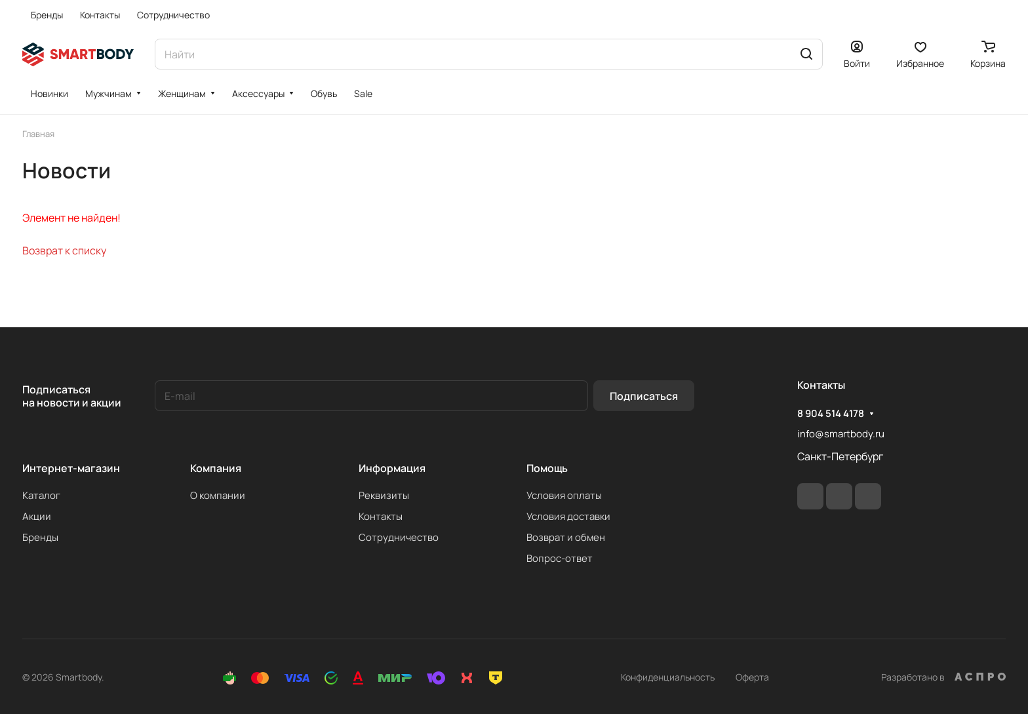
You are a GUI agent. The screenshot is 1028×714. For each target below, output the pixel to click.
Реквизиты (384, 495)
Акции (36, 516)
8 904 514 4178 (830, 414)
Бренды (40, 537)
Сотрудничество (399, 537)
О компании (217, 495)
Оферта (752, 677)
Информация (392, 468)
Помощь (547, 468)
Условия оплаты (564, 495)
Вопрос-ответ (559, 558)
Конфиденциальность (668, 677)
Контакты (381, 516)
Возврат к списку (64, 250)
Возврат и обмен (565, 537)
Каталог (41, 495)
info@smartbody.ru (840, 434)
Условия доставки (568, 516)
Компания (215, 468)
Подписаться (644, 396)
